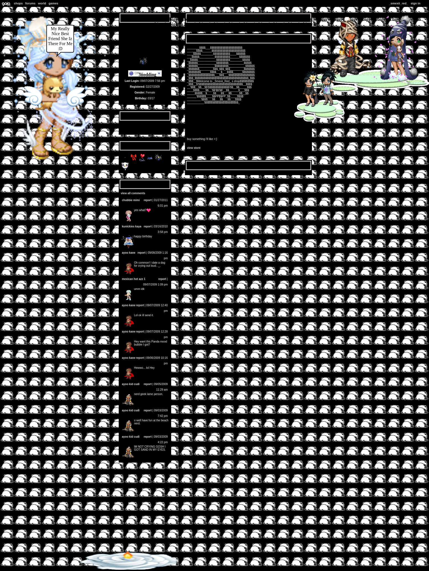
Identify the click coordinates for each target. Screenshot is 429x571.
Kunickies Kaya (132, 226)
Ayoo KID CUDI (131, 384)
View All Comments (133, 193)
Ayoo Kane (129, 252)
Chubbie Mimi (131, 200)
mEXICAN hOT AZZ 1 (133, 279)
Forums (30, 3)
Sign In (415, 3)
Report (148, 200)
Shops (18, 3)
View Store (194, 147)
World (42, 3)
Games (53, 3)
